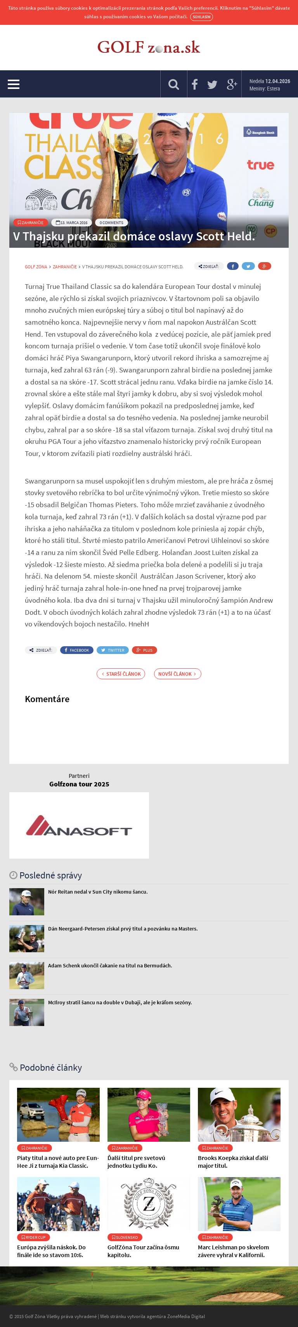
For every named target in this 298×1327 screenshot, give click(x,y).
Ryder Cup (33, 1237)
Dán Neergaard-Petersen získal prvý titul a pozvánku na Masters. (123, 928)
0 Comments (111, 222)
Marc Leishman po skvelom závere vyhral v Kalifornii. (233, 1251)
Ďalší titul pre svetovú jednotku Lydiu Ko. (136, 1161)
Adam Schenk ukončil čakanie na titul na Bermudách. (110, 965)
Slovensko (125, 1237)
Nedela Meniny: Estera (269, 84)
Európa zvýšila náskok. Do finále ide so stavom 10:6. (51, 1251)
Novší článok (177, 674)
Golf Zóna (36, 267)
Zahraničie (30, 222)
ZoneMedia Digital (186, 1316)
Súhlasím (201, 16)
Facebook (77, 650)
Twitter (112, 650)
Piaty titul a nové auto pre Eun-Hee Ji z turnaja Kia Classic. (58, 1161)
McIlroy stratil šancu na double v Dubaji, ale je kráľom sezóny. (120, 1002)
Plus (144, 650)
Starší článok (121, 674)
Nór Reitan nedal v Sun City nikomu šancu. (98, 891)
